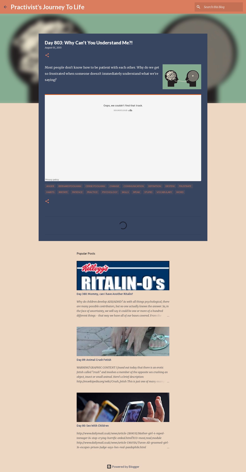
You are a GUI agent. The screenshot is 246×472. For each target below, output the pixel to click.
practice (92, 192)
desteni (170, 186)
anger (50, 186)
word (179, 192)
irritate (63, 192)
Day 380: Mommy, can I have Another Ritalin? (105, 293)
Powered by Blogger (123, 466)
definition (154, 186)
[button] (47, 55)
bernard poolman (70, 186)
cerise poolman (95, 186)
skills (125, 192)
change (114, 186)
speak (136, 192)
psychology (109, 192)
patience (77, 192)
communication (134, 186)
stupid (148, 192)
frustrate (185, 186)
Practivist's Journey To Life (47, 7)
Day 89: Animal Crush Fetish (94, 359)
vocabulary (164, 192)
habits (50, 192)
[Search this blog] (222, 7)
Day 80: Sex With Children (93, 425)
